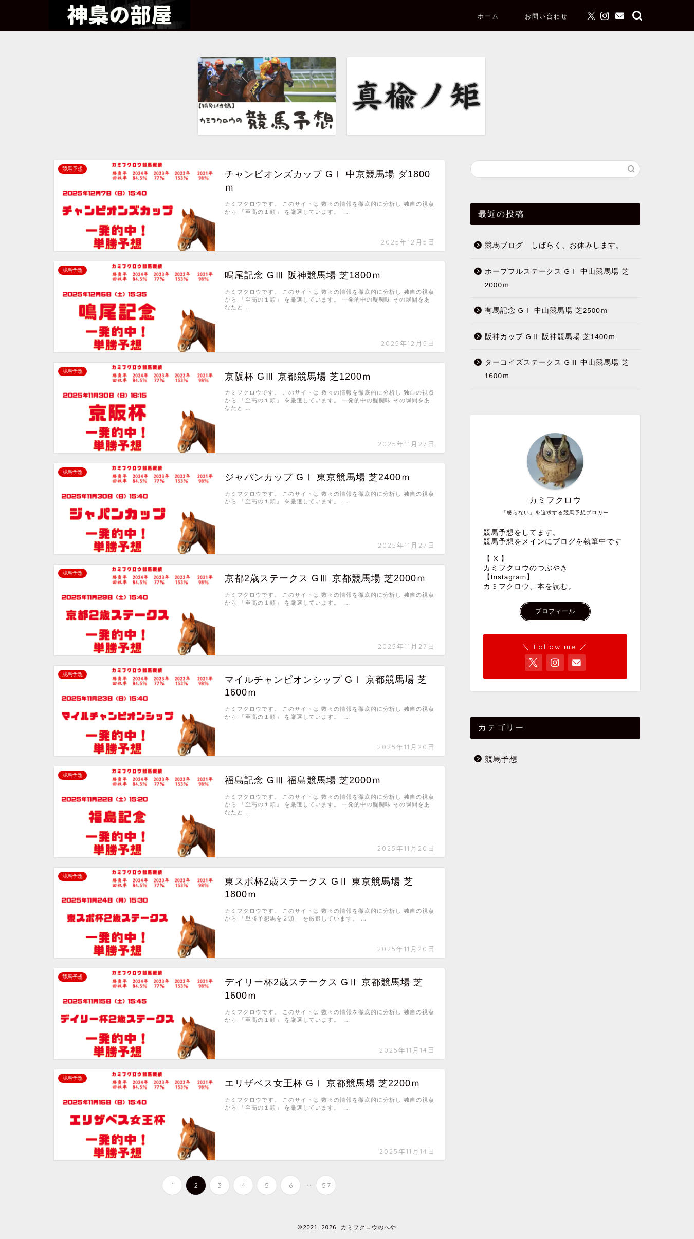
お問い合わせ (546, 16)
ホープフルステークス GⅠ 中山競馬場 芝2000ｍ (557, 278)
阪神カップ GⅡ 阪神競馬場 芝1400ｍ (550, 337)
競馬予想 (501, 759)
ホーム (488, 16)
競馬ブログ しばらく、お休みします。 (554, 245)
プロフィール (555, 611)
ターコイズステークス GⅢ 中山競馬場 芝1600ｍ (557, 369)
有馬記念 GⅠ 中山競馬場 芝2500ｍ (546, 310)
